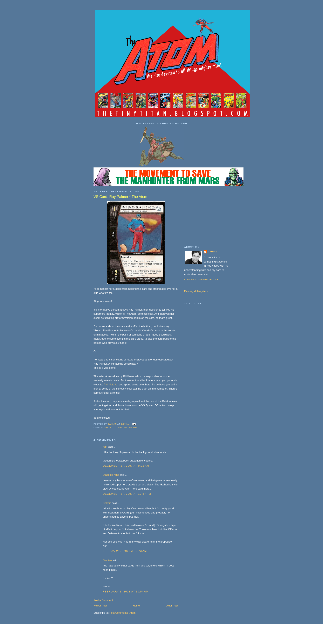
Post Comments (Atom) (122, 612)
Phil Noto (110, 427)
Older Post (172, 605)
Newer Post (100, 605)
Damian (107, 560)
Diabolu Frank (111, 474)
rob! (105, 446)
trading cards (127, 427)
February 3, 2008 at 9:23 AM (125, 551)
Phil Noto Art (111, 384)
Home (136, 605)
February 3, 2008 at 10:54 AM (126, 591)
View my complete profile (201, 279)
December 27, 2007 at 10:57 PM (127, 493)
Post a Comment (103, 600)
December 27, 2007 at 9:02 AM (126, 465)
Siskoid (107, 503)
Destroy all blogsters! (196, 291)
